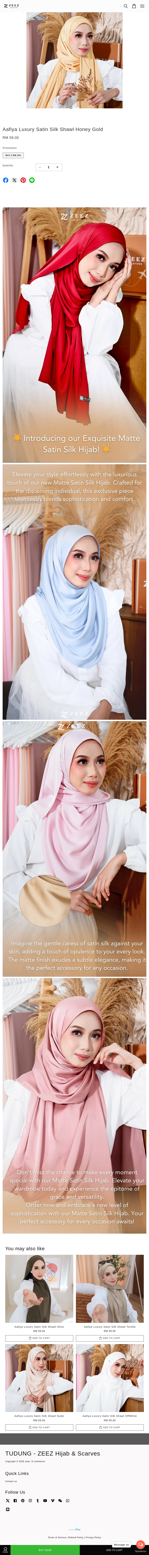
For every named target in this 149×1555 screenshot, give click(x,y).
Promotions (10, 148)
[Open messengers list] (140, 1544)
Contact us (11, 1481)
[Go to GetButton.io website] (140, 1551)
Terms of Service (57, 1537)
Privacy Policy (93, 1537)
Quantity (8, 165)
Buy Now (45, 1550)
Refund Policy (75, 1537)
